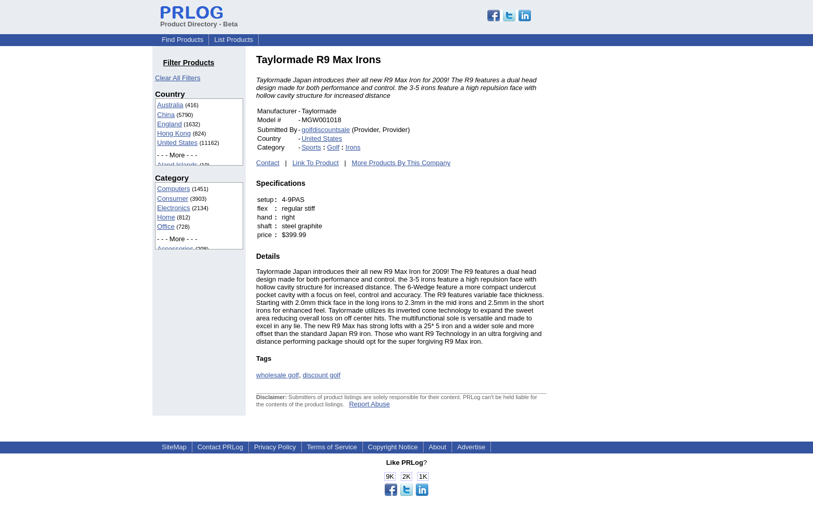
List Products (233, 39)
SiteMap (174, 447)
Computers (173, 189)
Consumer (172, 198)
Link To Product (315, 163)
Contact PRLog (220, 447)
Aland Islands (177, 165)
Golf (333, 147)
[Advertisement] (616, 209)
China (166, 115)
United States (177, 142)
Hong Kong (174, 133)
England (169, 124)
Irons (352, 147)
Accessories (175, 249)
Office (166, 226)
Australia (170, 105)
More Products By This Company (401, 163)
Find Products (182, 39)
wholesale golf (277, 375)
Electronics (173, 208)
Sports (311, 147)
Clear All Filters (177, 78)
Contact (267, 163)
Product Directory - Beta (199, 20)
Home (166, 217)
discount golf (322, 375)
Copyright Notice (393, 447)
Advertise (471, 447)
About (437, 447)
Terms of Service (332, 447)
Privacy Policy (275, 447)
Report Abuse (369, 404)
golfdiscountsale (326, 130)
